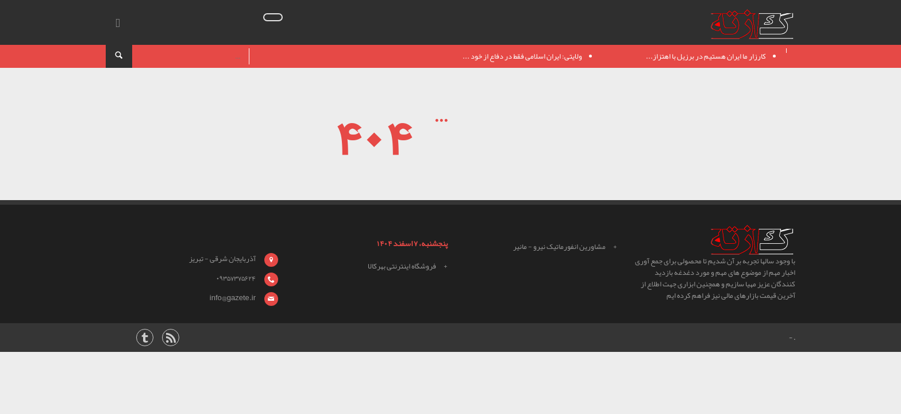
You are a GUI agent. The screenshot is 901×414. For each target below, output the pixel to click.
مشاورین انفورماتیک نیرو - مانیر (559, 246)
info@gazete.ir (233, 297)
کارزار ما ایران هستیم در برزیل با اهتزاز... (706, 56)
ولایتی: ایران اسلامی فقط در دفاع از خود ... (522, 56)
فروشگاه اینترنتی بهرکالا (402, 266)
